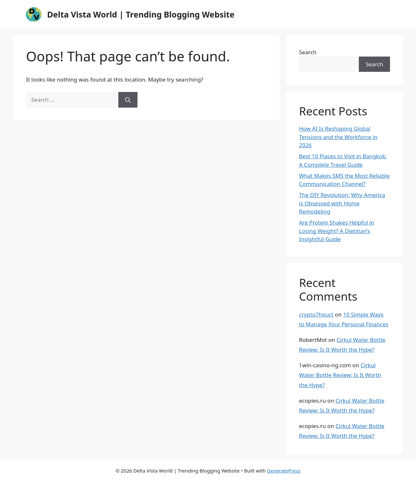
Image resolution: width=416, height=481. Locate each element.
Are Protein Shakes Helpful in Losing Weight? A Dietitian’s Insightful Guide (336, 231)
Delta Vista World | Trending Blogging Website (140, 14)
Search (308, 52)
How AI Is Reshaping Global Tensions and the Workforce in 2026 (338, 137)
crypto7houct (316, 314)
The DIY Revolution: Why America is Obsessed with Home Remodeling (342, 203)
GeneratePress (283, 470)
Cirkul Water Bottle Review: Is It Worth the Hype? (340, 375)
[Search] (127, 100)
